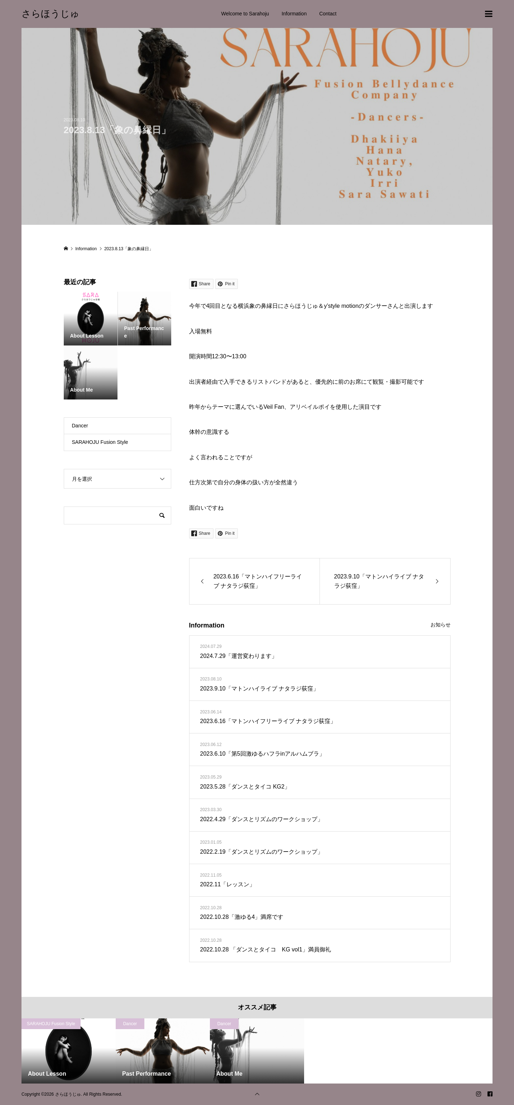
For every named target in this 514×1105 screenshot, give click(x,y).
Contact (327, 13)
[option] (68, 1051)
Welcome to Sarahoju (245, 13)
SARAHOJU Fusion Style (100, 442)
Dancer (80, 425)
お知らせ (441, 624)
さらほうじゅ (50, 13)
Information (294, 13)
